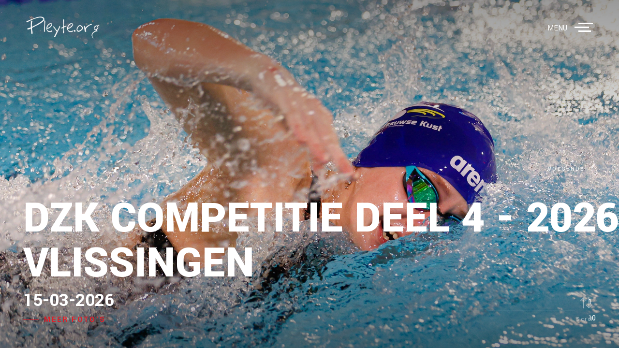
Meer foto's (74, 320)
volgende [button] (566, 169)
